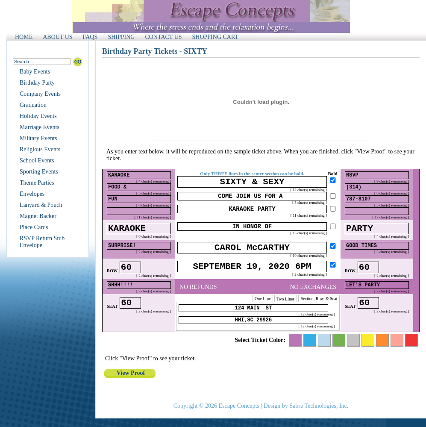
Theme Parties (37, 183)
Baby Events (35, 71)
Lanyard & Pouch (41, 205)
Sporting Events (39, 171)
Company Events (40, 94)
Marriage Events (39, 127)
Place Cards (34, 227)
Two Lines (286, 311)
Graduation (33, 105)
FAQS (90, 37)
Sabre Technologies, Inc (318, 406)
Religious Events (40, 149)
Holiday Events (38, 116)
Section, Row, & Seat (319, 311)
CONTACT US (163, 37)
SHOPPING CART (215, 37)
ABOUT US (57, 37)
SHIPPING (121, 37)
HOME (23, 37)
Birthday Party (37, 83)
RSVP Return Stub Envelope (42, 241)
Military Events (38, 138)
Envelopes (32, 194)
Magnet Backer (38, 216)
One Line (263, 311)
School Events (37, 160)
